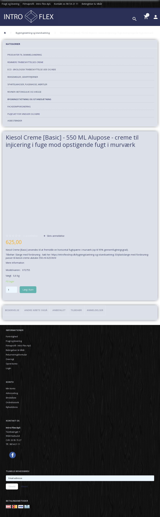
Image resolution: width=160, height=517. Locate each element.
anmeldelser (30, 235)
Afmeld (24, 486)
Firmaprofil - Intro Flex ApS (37, 3)
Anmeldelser (95, 310)
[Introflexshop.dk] (28, 16)
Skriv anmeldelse (55, 235)
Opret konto (12, 363)
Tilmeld (11, 486)
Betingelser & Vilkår (92, 3)
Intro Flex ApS (13, 427)
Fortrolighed (12, 336)
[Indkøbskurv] (146, 17)
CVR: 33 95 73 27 (13, 440)
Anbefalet (59, 310)
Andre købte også (35, 310)
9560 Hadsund (13, 436)
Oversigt (10, 359)
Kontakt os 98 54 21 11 (66, 3)
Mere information (15, 262)
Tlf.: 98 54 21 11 (13, 444)
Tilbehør (76, 310)
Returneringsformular (16, 354)
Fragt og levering (10, 3)
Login (8, 368)
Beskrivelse (12, 310)
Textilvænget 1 (13, 432)
